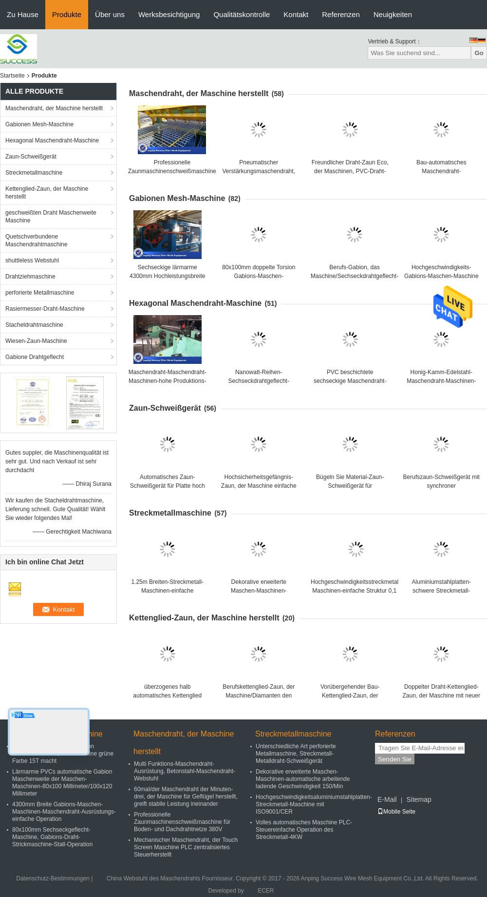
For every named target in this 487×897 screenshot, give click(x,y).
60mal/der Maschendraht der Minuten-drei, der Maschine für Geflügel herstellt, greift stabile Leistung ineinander (186, 796)
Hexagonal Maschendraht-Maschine (52, 140)
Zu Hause (22, 14)
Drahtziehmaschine (30, 276)
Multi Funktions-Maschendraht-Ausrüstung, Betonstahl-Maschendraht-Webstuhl (184, 771)
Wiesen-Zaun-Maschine (36, 341)
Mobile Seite (396, 811)
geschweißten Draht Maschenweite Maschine (50, 216)
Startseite (12, 75)
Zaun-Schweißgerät (30, 156)
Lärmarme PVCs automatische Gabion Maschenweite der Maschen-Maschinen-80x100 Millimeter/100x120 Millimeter (62, 782)
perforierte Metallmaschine (39, 292)
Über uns (110, 14)
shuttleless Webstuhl (32, 260)
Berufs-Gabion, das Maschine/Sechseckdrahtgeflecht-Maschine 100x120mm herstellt (354, 276)
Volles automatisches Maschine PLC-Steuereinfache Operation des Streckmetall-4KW (304, 829)
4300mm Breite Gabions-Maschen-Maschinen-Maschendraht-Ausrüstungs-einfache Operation (64, 811)
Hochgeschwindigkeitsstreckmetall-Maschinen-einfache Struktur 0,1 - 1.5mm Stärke (356, 590)
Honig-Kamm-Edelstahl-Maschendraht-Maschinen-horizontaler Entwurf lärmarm (441, 381)
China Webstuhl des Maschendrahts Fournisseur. (171, 878)
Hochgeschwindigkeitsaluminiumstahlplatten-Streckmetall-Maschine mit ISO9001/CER (314, 804)
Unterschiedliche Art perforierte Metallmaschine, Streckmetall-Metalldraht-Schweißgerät (296, 753)
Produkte (66, 14)
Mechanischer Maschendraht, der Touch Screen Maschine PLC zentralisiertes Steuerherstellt (186, 847)
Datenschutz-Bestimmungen (53, 878)
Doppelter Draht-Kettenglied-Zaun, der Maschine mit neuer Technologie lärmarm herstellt (441, 695)
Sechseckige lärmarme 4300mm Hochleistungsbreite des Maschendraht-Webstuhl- (167, 276)
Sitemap (418, 799)
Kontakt (295, 14)
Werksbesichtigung (169, 14)
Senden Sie (395, 759)
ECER (266, 890)
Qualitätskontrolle (241, 14)
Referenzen (341, 14)
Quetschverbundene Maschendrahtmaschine (36, 240)
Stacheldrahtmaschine (34, 324)
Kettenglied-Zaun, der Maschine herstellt (46, 192)
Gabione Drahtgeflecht (34, 357)
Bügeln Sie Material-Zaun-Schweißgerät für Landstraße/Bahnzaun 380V (350, 486)
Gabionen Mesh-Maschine (39, 124)
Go (479, 53)
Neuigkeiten (393, 14)
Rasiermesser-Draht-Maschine (45, 308)
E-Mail (387, 799)
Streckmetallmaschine (33, 172)
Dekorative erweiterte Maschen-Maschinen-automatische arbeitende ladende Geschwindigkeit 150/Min (303, 779)
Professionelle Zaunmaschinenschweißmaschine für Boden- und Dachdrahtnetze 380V (182, 822)
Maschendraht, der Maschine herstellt (54, 108)
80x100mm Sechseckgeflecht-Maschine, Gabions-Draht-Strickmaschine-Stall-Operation (52, 837)
